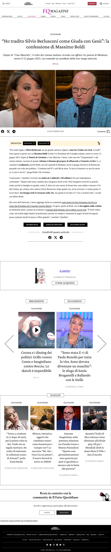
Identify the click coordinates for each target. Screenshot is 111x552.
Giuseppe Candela (69, 475)
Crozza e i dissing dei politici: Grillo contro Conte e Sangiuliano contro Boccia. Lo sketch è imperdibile (36, 361)
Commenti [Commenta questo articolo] (103, 131)
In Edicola (48, 3)
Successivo (75, 301)
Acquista (65, 282)
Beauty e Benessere (91, 16)
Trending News (7, 16)
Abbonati (92, 3)
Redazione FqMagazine (17, 468)
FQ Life (19, 16)
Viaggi (63, 16)
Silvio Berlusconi (77, 225)
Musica (53, 16)
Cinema (43, 16)
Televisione (31, 16)
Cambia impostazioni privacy (48, 534)
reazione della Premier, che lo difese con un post (66, 210)
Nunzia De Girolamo (54, 225)
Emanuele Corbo (75, 387)
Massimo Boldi (32, 225)
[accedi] (104, 4)
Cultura (106, 16)
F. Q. (56, 64)
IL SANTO (65, 270)
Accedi (47, 512)
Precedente (36, 301)
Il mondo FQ (71, 3)
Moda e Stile (74, 16)
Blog (53, 3)
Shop (64, 3)
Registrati (64, 512)
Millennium (59, 3)
